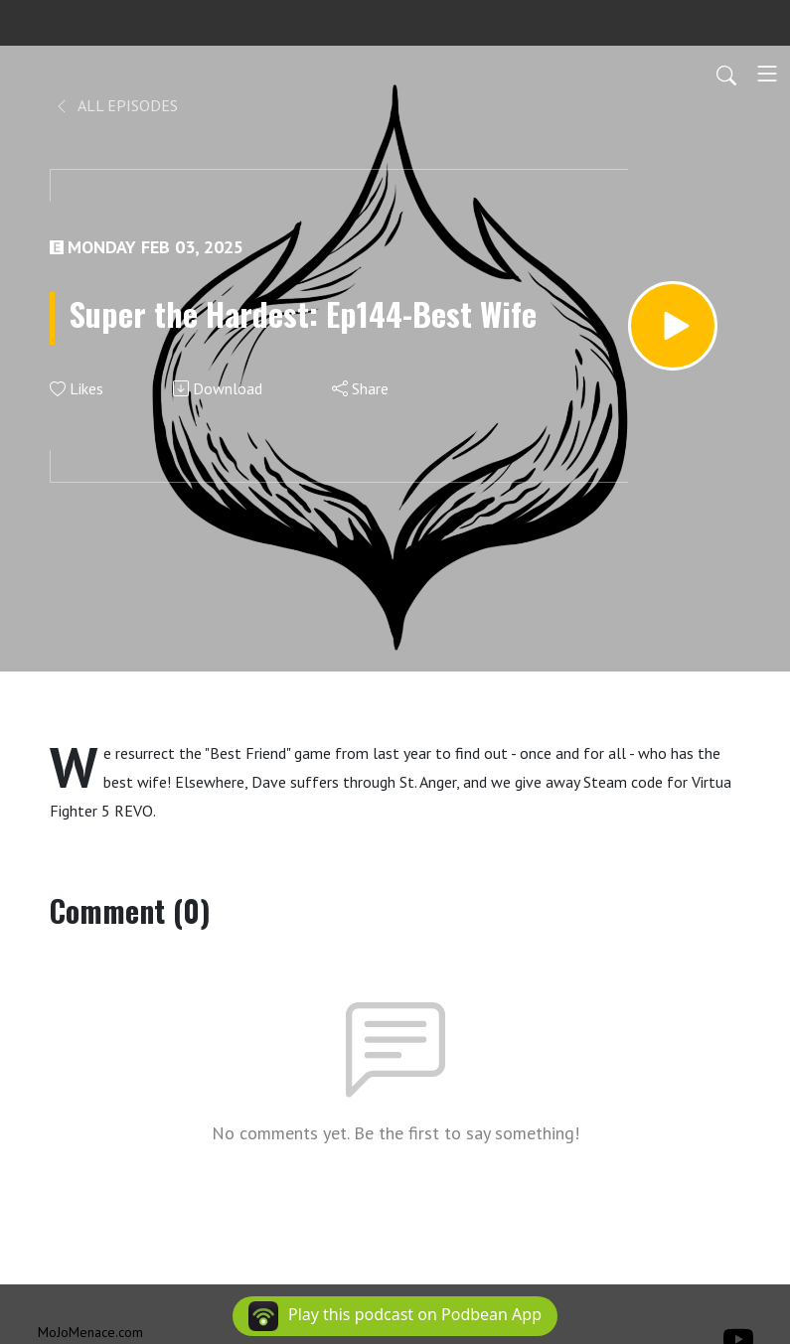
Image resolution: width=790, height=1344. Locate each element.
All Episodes (116, 105)
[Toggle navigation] (767, 73)
